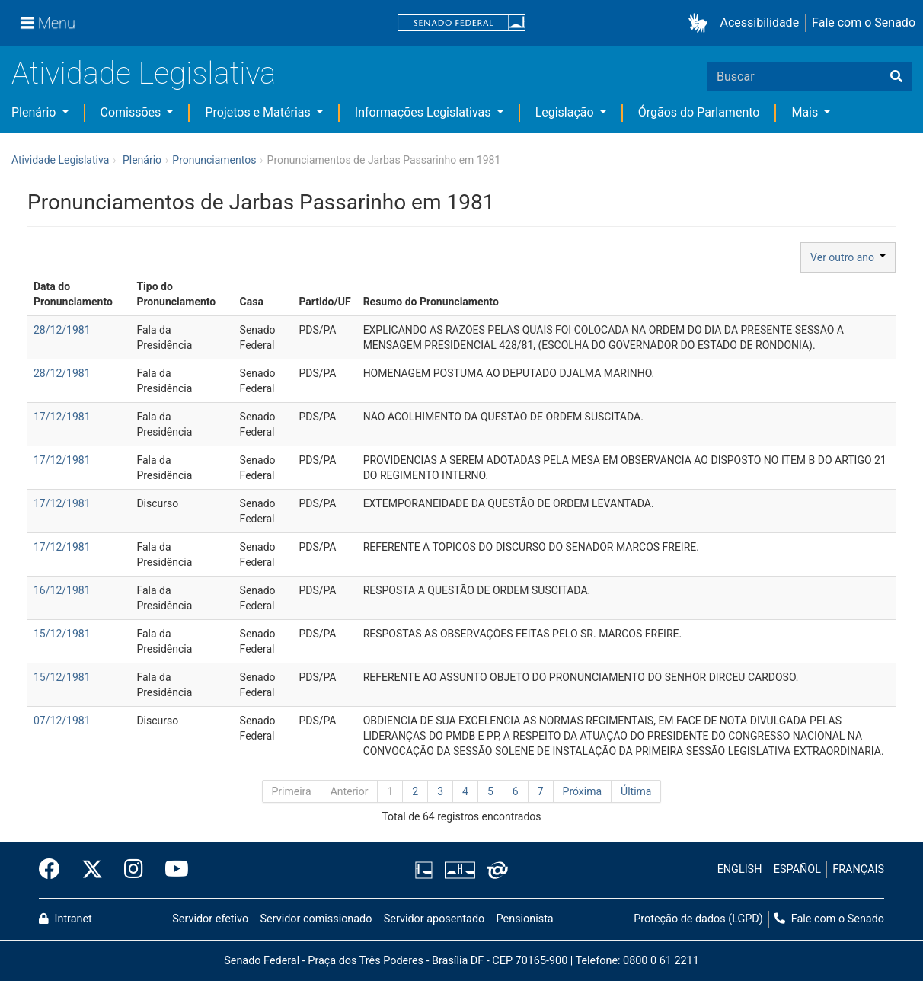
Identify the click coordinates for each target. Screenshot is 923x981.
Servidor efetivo (210, 918)
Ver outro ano (848, 257)
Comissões (132, 112)
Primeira (291, 791)
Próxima (582, 791)
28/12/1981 (62, 330)
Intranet (65, 918)
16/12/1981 (62, 590)
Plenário (35, 112)
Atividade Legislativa (143, 73)
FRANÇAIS (858, 869)
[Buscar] (896, 77)
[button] (701, 23)
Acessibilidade (760, 22)
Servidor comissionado (316, 918)
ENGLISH (739, 869)
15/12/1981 (62, 634)
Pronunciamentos (214, 160)
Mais (806, 112)
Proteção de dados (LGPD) (698, 918)
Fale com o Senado (863, 22)
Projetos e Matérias (259, 112)
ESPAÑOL (797, 869)
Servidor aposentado (434, 918)
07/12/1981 (62, 720)
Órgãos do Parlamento (699, 112)
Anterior (350, 791)
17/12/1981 (62, 417)
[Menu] (48, 23)
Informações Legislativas (424, 112)
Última (636, 791)
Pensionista (525, 918)
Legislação (566, 112)
